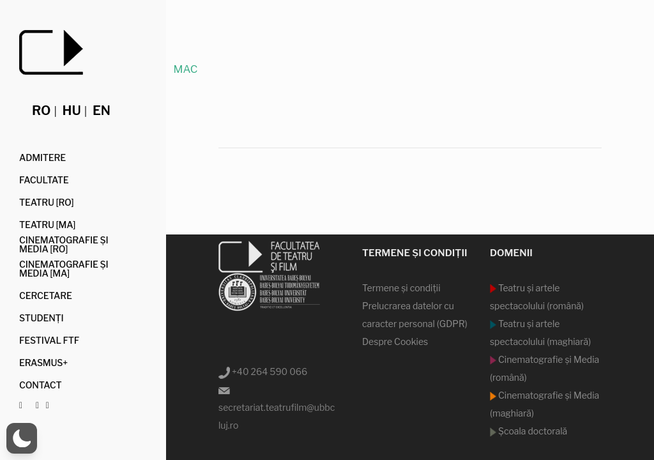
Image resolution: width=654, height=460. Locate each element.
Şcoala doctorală (531, 430)
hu (72, 110)
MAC (185, 69)
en (101, 110)
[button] (21, 438)
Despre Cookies (395, 341)
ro (41, 110)
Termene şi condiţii (401, 287)
